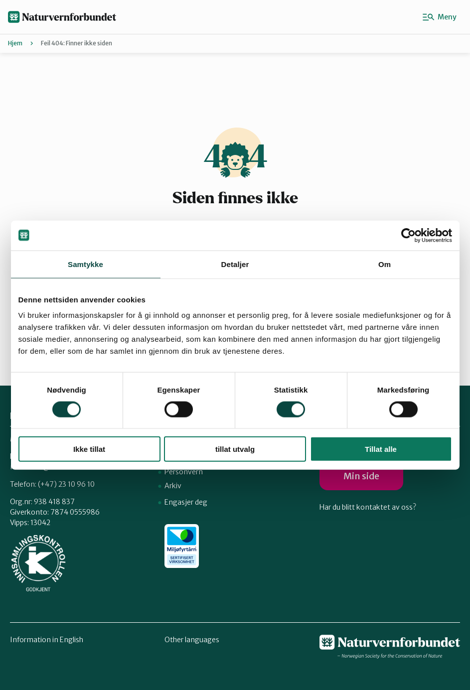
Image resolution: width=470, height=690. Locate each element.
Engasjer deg (185, 502)
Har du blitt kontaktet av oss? (367, 507)
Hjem (15, 43)
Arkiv (172, 485)
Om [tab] (384, 264)
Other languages (191, 639)
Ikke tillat (89, 449)
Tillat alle (381, 449)
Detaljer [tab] (235, 264)
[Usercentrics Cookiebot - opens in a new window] (408, 235)
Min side (361, 476)
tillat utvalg (235, 449)
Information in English (46, 639)
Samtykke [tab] (85, 264)
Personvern (183, 471)
